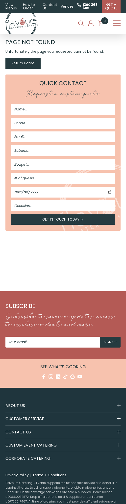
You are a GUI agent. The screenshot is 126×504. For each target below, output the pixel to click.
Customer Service (24, 419)
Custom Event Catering (31, 445)
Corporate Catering (27, 458)
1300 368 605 (90, 6)
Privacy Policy (17, 475)
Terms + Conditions (49, 475)
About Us (15, 405)
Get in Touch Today (63, 219)
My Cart (103, 23)
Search (81, 23)
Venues (67, 6)
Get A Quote (111, 6)
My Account (91, 23)
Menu (117, 23)
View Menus (11, 6)
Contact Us (50, 6)
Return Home (23, 63)
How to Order (29, 6)
